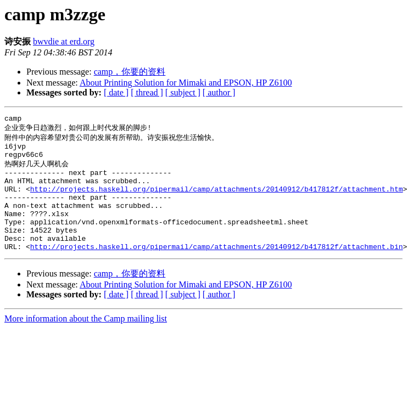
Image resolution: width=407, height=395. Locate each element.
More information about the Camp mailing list (85, 341)
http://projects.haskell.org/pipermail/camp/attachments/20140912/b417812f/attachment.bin (216, 269)
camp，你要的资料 (130, 71)
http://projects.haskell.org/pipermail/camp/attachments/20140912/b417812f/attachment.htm (216, 200)
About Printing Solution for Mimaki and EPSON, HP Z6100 (186, 82)
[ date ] (116, 92)
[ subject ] (182, 92)
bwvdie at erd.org (63, 41)
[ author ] (219, 92)
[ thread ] (147, 92)
